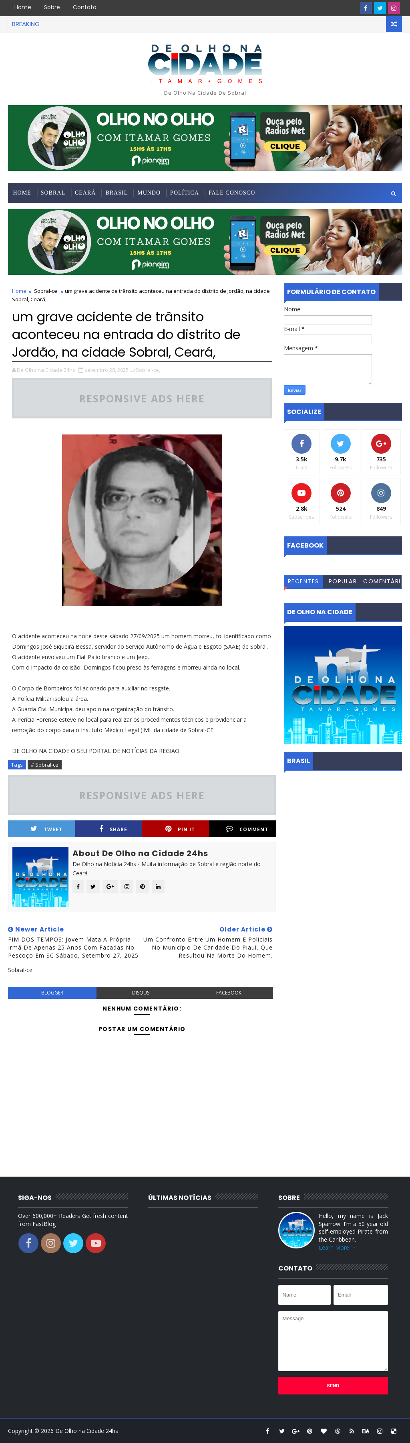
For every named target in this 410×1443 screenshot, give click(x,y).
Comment (247, 829)
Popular (343, 581)
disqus (140, 992)
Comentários (382, 582)
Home (22, 7)
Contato (84, 7)
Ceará (85, 193)
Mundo (149, 193)
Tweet (46, 829)
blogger (52, 992)
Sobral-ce (45, 290)
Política (184, 193)
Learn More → (337, 1247)
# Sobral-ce (44, 764)
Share (113, 829)
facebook (228, 992)
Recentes (303, 581)
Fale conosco (232, 193)
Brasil (116, 193)
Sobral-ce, (148, 369)
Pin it (180, 829)
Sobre (52, 7)
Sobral (53, 193)
